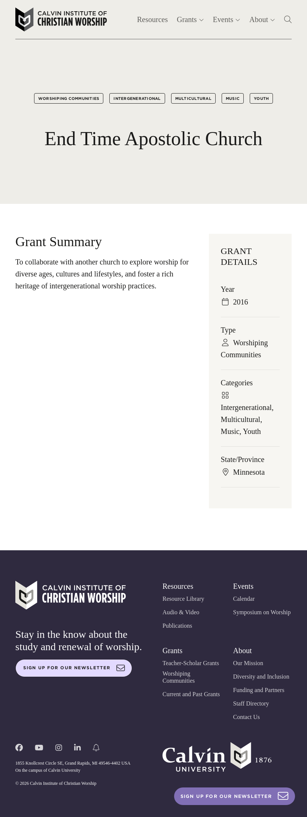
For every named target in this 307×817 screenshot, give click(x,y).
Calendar (244, 599)
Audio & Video (180, 612)
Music (233, 98)
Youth (261, 98)
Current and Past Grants (191, 694)
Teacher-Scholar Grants (190, 663)
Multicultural (193, 98)
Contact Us (246, 717)
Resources (152, 19)
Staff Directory (251, 703)
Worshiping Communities (69, 98)
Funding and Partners (259, 690)
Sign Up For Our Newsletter (234, 796)
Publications (177, 625)
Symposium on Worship (262, 612)
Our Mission (248, 663)
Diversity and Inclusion (261, 676)
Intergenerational (137, 98)
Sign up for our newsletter (74, 668)
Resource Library (183, 599)
